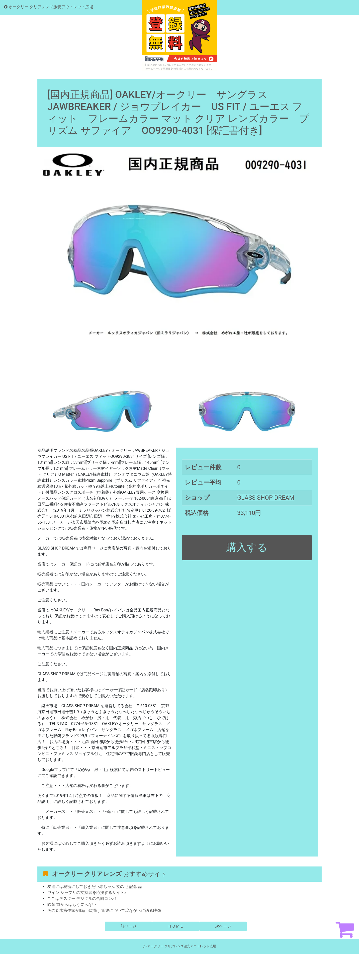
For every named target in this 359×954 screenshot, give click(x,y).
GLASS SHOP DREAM (265, 497)
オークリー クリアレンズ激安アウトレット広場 (48, 6)
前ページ (128, 926)
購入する (247, 547)
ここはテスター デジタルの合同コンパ (81, 898)
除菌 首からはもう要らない (71, 904)
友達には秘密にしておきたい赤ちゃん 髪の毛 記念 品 (94, 886)
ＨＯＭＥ (176, 926)
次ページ (223, 926)
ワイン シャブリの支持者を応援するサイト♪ (86, 892)
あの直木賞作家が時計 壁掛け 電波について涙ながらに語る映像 (104, 910)
